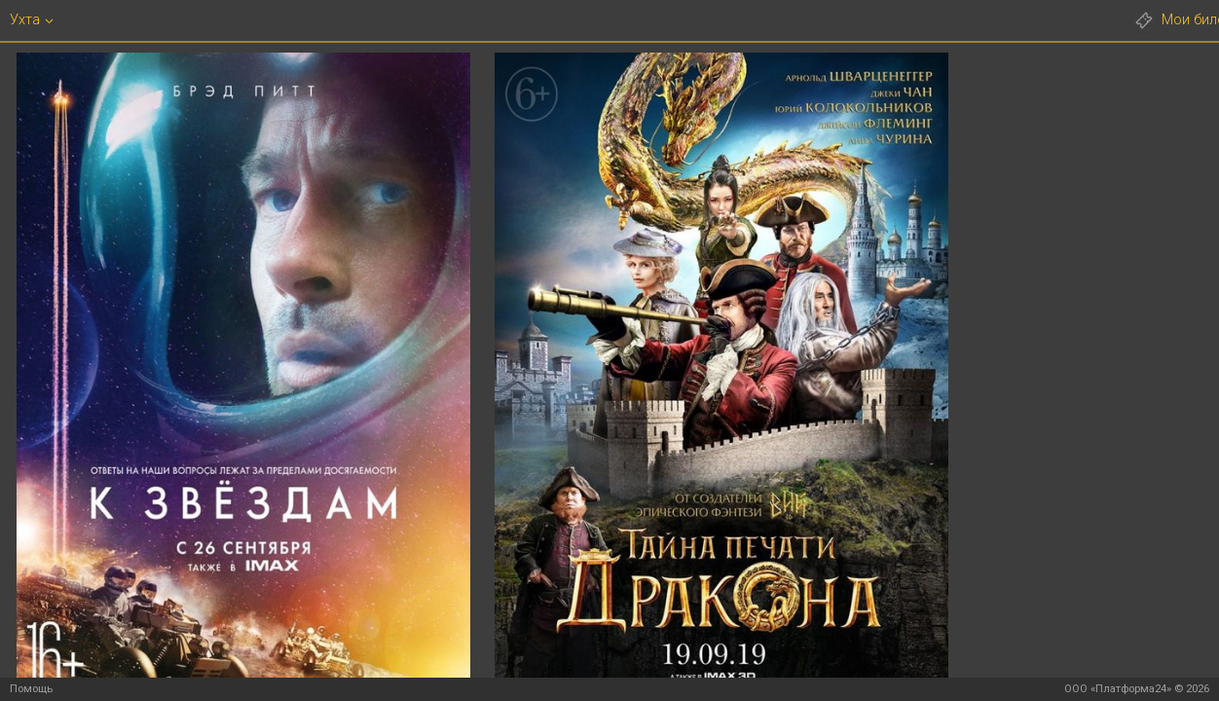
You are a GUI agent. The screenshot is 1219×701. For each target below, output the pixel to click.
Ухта (25, 20)
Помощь (31, 689)
